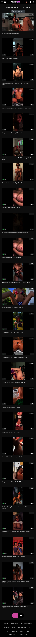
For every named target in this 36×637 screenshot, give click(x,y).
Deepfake (14, 623)
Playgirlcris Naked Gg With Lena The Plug (13, 556)
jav (8, 631)
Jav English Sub (26, 623)
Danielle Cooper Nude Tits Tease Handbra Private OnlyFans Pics (15, 582)
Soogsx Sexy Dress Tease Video (11, 432)
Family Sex (22, 627)
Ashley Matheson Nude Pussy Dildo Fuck (13, 307)
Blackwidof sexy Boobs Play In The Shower (13, 457)
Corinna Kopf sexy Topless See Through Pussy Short (16, 108)
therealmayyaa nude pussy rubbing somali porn (15, 232)
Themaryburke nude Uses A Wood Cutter (13, 332)
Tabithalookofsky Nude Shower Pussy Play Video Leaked (15, 83)
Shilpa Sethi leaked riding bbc (10, 58)
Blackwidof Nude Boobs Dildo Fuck (11, 257)
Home (6, 623)
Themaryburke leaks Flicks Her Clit (11, 407)
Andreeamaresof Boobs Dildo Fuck (11, 207)
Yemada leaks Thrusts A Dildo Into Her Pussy (14, 382)
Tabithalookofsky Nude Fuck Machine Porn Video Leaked (15, 507)
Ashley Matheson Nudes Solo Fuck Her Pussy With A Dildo (16, 158)
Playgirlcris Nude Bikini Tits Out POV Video (13, 482)
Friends (6, 627)
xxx (27, 631)
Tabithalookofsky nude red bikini (10, 33)
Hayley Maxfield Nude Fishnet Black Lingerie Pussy (16, 282)
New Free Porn (17, 11)
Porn (13, 627)
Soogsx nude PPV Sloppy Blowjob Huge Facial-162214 (15, 607)
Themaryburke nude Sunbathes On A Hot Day (14, 357)
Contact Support (17, 631)
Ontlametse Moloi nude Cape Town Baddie (13, 183)
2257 (30, 627)
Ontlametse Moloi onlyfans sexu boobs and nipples (16, 531)
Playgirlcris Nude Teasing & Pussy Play (12, 133)
